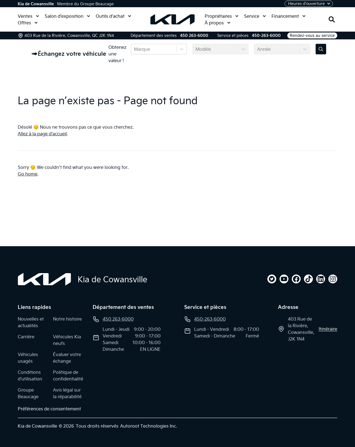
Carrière (26, 337)
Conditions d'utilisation (30, 375)
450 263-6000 (194, 35)
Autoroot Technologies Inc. (148, 426)
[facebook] (296, 279)
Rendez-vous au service (312, 35)
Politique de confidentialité (68, 375)
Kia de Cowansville (36, 4)
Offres (28, 23)
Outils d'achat (113, 16)
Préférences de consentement (49, 409)
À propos (217, 23)
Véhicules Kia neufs (67, 340)
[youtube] (284, 279)
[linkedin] (320, 279)
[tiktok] (308, 279)
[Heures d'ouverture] (309, 4)
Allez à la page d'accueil (42, 134)
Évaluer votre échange (67, 357)
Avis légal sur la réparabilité (67, 393)
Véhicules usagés (28, 357)
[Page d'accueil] (44, 279)
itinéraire (328, 329)
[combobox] (134, 49)
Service (255, 16)
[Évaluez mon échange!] (321, 49)
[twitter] (271, 279)
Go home (27, 174)
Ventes (28, 16)
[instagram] (332, 279)
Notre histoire (67, 319)
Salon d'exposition (67, 16)
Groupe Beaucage (28, 393)
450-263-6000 (266, 35)
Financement (289, 16)
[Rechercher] (331, 19)
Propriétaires (222, 16)
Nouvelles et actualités (31, 322)
